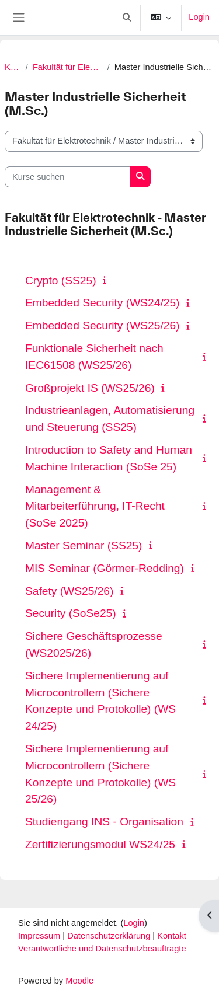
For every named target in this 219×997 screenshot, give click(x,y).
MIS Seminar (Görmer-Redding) (104, 568)
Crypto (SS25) (60, 280)
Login (199, 17)
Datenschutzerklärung (109, 935)
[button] (127, 17)
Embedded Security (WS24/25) (102, 303)
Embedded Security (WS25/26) (102, 325)
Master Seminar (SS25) (83, 545)
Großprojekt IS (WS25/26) (90, 388)
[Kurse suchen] (67, 176)
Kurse (13, 67)
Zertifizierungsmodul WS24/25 (100, 844)
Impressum (40, 935)
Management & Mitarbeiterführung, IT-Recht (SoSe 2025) (95, 506)
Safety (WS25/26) (69, 591)
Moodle (79, 980)
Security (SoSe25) (70, 613)
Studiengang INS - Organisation (104, 821)
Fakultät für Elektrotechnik (68, 67)
